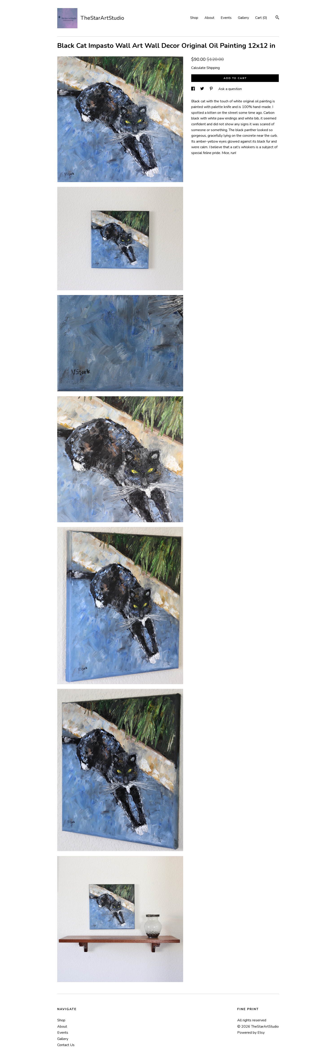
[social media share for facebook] (193, 88)
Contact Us (66, 1044)
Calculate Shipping (205, 67)
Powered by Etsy (251, 1032)
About (209, 17)
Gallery (243, 17)
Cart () (261, 17)
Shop (194, 17)
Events (226, 17)
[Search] (277, 18)
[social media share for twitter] (202, 88)
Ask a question (230, 88)
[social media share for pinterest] (211, 88)
